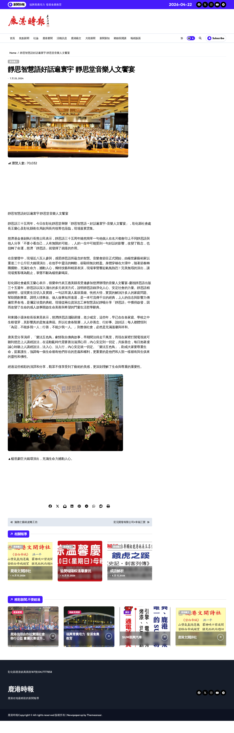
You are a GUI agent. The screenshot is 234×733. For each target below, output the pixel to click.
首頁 (12, 38)
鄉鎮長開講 (120, 38)
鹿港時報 (21, 701)
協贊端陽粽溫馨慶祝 (75, 583)
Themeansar (94, 727)
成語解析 (117, 583)
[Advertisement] (80, 200)
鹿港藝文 (76, 38)
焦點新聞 (24, 38)
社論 (35, 38)
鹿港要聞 (48, 38)
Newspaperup (75, 727)
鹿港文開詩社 (20, 583)
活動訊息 (62, 38)
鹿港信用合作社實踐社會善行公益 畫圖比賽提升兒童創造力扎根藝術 (28, 650)
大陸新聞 (90, 38)
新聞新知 (105, 38)
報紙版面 (135, 38)
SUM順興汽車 (132, 649)
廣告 (127, 624)
